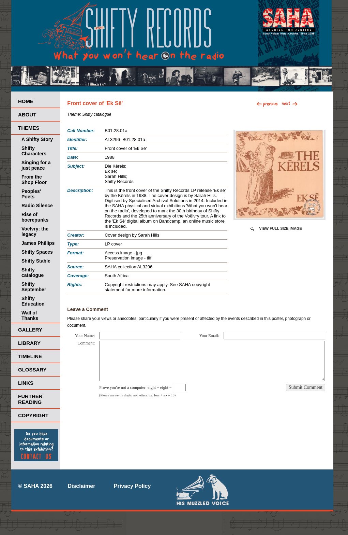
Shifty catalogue (32, 272)
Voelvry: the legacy (34, 231)
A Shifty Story (37, 139)
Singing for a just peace (36, 165)
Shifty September (33, 286)
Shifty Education (33, 301)
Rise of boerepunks (34, 217)
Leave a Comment (87, 309)
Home (25, 101)
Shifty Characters (33, 150)
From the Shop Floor (34, 179)
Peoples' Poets (31, 193)
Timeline (30, 356)
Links (25, 383)
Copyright (33, 415)
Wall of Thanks (29, 315)
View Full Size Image (280, 228)
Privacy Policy (132, 486)
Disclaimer (81, 486)
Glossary (32, 369)
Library (29, 343)
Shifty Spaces (37, 252)
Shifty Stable (35, 261)
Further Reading (30, 399)
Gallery (30, 330)
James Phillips (38, 243)
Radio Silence (37, 205)
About (27, 114)
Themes (29, 128)
